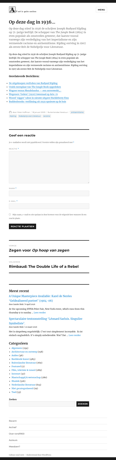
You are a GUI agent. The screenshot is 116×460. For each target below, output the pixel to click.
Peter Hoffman (23, 112)
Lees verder (40, 312)
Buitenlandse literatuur (58, 112)
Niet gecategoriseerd (22, 388)
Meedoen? (14, 446)
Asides (15, 355)
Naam (13, 188)
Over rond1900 (16, 434)
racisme (46, 116)
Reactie (14, 149)
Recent (13, 421)
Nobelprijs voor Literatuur (30, 116)
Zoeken (13, 399)
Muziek (15, 381)
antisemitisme (77, 112)
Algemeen (17, 348)
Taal (14, 392)
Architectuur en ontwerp (24, 351)
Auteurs (13, 440)
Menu (101, 10)
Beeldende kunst (20, 359)
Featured (16, 366)
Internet (16, 373)
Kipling (13, 116)
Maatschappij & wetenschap (26, 377)
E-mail (13, 201)
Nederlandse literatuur (23, 384)
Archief (12, 427)
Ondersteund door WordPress (38, 455)
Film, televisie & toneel (23, 370)
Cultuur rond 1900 (16, 455)
